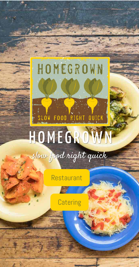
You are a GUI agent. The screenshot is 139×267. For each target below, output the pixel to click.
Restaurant (66, 177)
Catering (69, 202)
